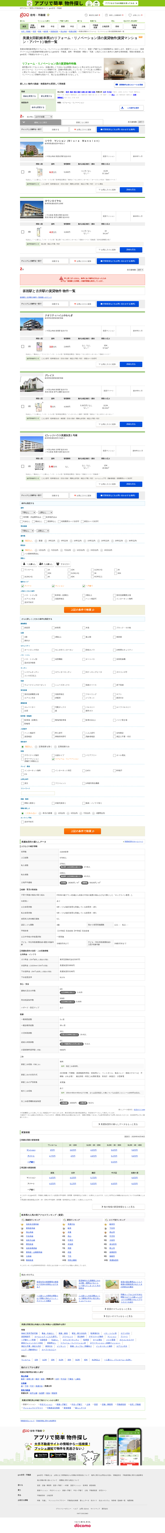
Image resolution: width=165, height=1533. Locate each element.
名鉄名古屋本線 (32, 1224)
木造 (87, 628)
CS (25, 774)
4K (49, 577)
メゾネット (90, 698)
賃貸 (96, 1404)
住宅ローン (103, 1490)
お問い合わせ (84, 1509)
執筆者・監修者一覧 (118, 1500)
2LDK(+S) (75, 573)
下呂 (69, 1256)
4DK (73, 577)
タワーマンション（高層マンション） (105, 1343)
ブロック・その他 (123, 628)
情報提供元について (28, 1421)
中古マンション (46, 1404)
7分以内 (67, 550)
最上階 (88, 637)
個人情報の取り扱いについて (47, 1480)
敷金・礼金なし (48, 1333)
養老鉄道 (29, 1260)
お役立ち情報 (23, 1500)
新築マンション (42, 1490)
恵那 (69, 1248)
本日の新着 (47, 813)
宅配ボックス (60, 707)
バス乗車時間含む (31, 554)
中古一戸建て (77, 1404)
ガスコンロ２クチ (126, 1340)
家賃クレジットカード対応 (32, 1343)
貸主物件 (81, 1336)
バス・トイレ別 (30, 595)
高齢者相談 (90, 736)
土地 (88, 1404)
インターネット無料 (124, 599)
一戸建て (89, 586)
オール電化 (120, 755)
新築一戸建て (62, 1404)
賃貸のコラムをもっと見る (119, 1309)
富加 (48, 1393)
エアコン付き (29, 599)
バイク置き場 (121, 720)
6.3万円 (135, 1184)
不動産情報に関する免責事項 (46, 1421)
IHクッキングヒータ (94, 672)
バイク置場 (110, 1340)
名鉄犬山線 (30, 1240)
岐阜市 (112, 1224)
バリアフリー (91, 755)
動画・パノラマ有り (94, 803)
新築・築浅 (63, 1333)
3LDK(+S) (28, 577)
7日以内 (86, 813)
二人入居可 (90, 733)
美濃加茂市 (113, 1260)
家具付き (120, 698)
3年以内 (51, 541)
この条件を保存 (133, 108)
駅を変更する (46, 96)
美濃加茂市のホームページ (134, 841)
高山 (69, 1236)
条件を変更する (38, 107)
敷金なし (39, 521)
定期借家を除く (45, 746)
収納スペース (91, 685)
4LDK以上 (98, 577)
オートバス (90, 659)
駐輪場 (27, 724)
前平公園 (33, 1393)
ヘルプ (75, 1509)
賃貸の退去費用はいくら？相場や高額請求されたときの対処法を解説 (131, 1284)
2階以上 (89, 595)
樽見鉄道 (29, 1244)
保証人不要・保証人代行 (31, 1346)
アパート (28, 586)
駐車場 (86, 1340)
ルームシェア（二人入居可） (46, 1336)
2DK (49, 573)
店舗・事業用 (107, 1404)
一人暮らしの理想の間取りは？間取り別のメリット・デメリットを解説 (47, 1298)
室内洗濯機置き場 (123, 595)
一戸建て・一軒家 (28, 1340)
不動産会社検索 (53, 1408)
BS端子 (119, 770)
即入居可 (58, 733)
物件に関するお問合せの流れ (101, 1475)
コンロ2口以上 (30, 676)
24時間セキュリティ (124, 650)
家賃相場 (67, 1408)
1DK (73, 570)
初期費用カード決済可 (70, 521)
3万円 (52, 1150)
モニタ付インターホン (64, 650)
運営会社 (105, 1509)
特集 (38, 1500)
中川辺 (63, 1379)
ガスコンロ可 (121, 672)
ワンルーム (29, 570)
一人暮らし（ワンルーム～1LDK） (118, 1360)
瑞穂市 (112, 1256)
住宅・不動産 (135, 1404)
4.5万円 (93, 1150)
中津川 (70, 1240)
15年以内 (91, 541)
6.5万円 (135, 1178)
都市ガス (89, 711)
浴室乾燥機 (120, 659)
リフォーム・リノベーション (67, 759)
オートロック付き (31, 650)
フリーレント (60, 783)
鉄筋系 (27, 628)
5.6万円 (114, 1150)
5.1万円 (73, 1184)
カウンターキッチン (63, 672)
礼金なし (26, 521)
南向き (27, 640)
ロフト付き (125, 1333)
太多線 (28, 1256)
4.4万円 (52, 1178)
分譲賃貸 (43, 1340)
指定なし (29, 541)
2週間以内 (100, 813)
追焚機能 (58, 659)
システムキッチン (31, 672)
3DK (119, 573)
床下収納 (120, 685)
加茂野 (41, 1393)
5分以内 (54, 550)
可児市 (112, 1236)
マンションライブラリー (33, 1408)
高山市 (112, 1232)
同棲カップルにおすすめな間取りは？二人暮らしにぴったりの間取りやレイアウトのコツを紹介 (131, 1298)
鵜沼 (37, 1379)
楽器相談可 (25, 1336)
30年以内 (133, 541)
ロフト (119, 694)
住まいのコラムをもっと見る (119, 1316)
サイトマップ (95, 1509)
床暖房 (58, 698)
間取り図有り (29, 803)
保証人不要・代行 (123, 736)
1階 (25, 637)
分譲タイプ (59, 755)
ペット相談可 (91, 599)
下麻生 (70, 1379)
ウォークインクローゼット (35, 685)
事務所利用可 (60, 736)
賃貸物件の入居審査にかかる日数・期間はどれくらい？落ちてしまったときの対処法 (89, 1284)
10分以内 (81, 550)
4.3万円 (73, 1178)
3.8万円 (73, 1150)
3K (95, 573)
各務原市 (113, 1252)
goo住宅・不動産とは (44, 1475)
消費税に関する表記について (69, 1480)
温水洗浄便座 (29, 663)
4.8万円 (93, 1156)
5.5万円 (114, 1162)
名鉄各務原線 (31, 1248)
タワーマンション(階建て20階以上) (31, 760)
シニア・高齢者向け (29, 1350)
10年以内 (78, 541)
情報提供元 (117, 1475)
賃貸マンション (75, 1485)
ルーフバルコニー (123, 707)
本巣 (69, 1232)
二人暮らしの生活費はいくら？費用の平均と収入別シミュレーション (89, 1298)
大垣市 (112, 1240)
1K (49, 570)
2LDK (61, 1360)
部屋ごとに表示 (82, 122)
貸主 (26, 783)
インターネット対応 (63, 770)
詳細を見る (131, 189)
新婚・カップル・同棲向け (81, 1346)
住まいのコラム (104, 1500)
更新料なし (51, 521)
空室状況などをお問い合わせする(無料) (118, 129)
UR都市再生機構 (92, 783)
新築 (41, 541)
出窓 (26, 711)
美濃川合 (71, 1224)
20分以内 (108, 550)
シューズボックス (62, 685)
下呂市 (112, 1228)
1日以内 (61, 813)
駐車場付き (95, 1333)
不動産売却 (41, 1495)
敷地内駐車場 (60, 720)
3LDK (77, 1360)
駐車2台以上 (91, 720)
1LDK (44, 1360)
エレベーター (29, 707)
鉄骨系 (58, 628)
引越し (44, 1500)
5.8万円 (135, 1150)
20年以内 (105, 541)
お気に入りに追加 (82, 129)
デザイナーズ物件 (31, 755)
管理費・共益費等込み (32, 517)
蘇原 (23, 1379)
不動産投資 (121, 1404)
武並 (69, 1252)
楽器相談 (28, 736)
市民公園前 (72, 1260)
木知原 (70, 1244)
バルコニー (90, 707)
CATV (88, 771)
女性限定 (120, 733)
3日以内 (74, 813)
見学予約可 (29, 602)
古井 (57, 1379)
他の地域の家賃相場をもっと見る (119, 1207)
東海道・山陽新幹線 (34, 1252)
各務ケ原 (30, 1379)
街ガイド (94, 1500)
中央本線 (29, 1236)
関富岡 (54, 1393)
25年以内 (119, 541)
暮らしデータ (80, 1408)
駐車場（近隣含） (62, 595)
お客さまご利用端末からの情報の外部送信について (71, 1475)
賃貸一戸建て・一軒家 (61, 1485)
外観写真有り (60, 803)
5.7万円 (93, 1178)
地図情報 (130, 1500)
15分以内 (94, 550)
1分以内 (42, 550)
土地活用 (50, 1495)
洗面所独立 (59, 599)
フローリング (91, 694)
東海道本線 (30, 1228)
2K (119, 570)
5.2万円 (114, 1156)
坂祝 (42, 1379)
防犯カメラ (90, 650)
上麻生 (78, 1379)
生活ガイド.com (139, 1109)
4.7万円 (52, 1156)
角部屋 (119, 637)
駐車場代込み (51, 517)
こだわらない (31, 813)
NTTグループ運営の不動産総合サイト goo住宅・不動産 (41, 8)
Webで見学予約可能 (29, 1333)
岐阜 (69, 1228)
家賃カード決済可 (91, 521)
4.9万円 (114, 1184)
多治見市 (113, 1244)
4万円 (73, 1156)
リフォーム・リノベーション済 (73, 1343)
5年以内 (64, 541)
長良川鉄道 (25, 1390)
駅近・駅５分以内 (79, 1333)
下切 (26, 1386)
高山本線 (29, 1232)
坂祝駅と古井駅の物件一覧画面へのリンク (36, 297)
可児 (32, 1386)
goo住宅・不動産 (24, 1475)
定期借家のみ (64, 746)
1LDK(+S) (98, 570)
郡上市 (112, 1248)
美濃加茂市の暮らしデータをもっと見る (119, 1124)
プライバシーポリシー (63, 1509)
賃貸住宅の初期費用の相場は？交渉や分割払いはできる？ (47, 1284)
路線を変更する (29, 96)
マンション (59, 586)
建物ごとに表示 (40, 122)
